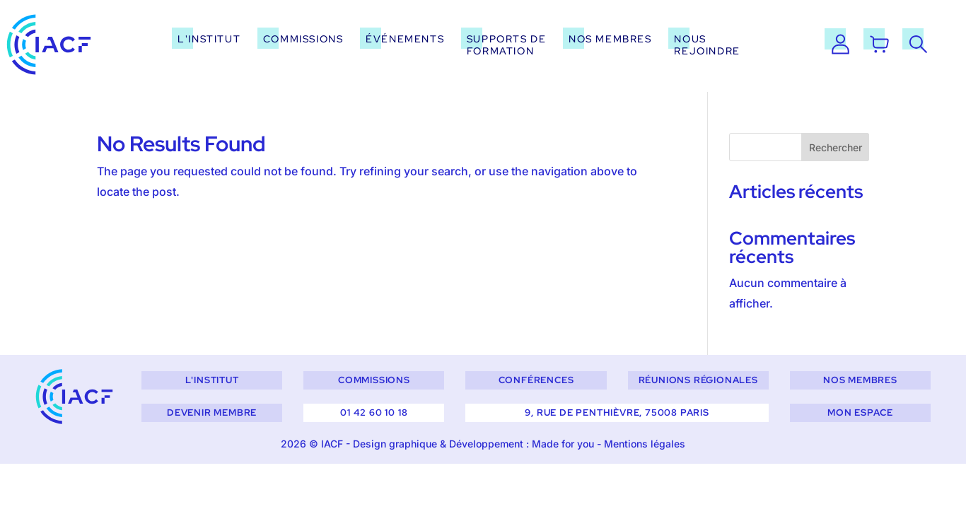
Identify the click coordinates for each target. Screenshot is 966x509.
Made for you (563, 444)
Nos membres (610, 38)
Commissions (303, 38)
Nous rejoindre (707, 44)
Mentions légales (644, 444)
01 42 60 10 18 (373, 412)
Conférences (536, 380)
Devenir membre (212, 412)
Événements (405, 38)
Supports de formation (507, 44)
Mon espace (860, 412)
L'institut (209, 38)
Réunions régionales (698, 380)
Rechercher (835, 147)
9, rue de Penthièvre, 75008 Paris (617, 412)
